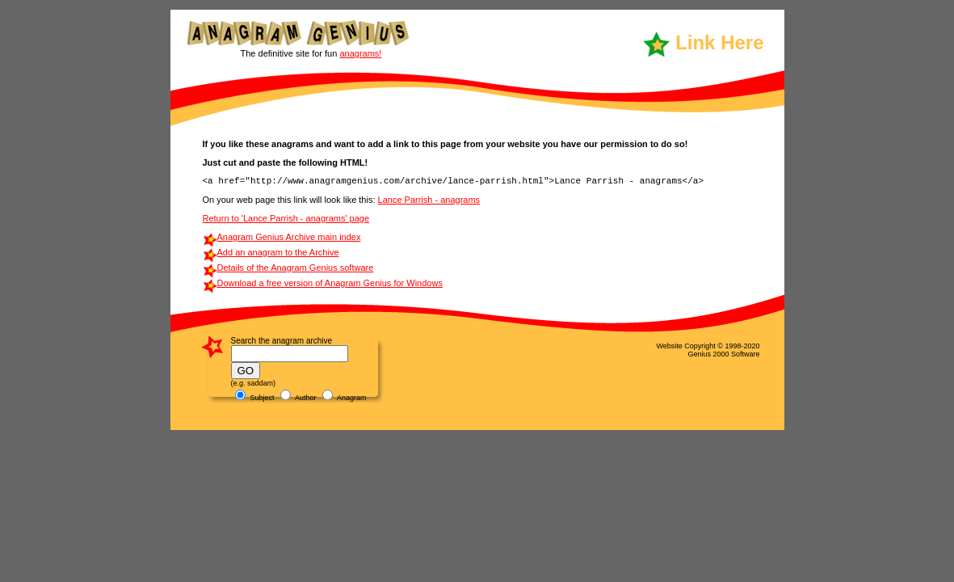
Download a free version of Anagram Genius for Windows (330, 283)
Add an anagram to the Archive (278, 252)
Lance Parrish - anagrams (429, 200)
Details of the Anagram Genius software (295, 267)
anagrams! (360, 53)
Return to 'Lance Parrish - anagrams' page (286, 218)
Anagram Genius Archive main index (289, 237)
